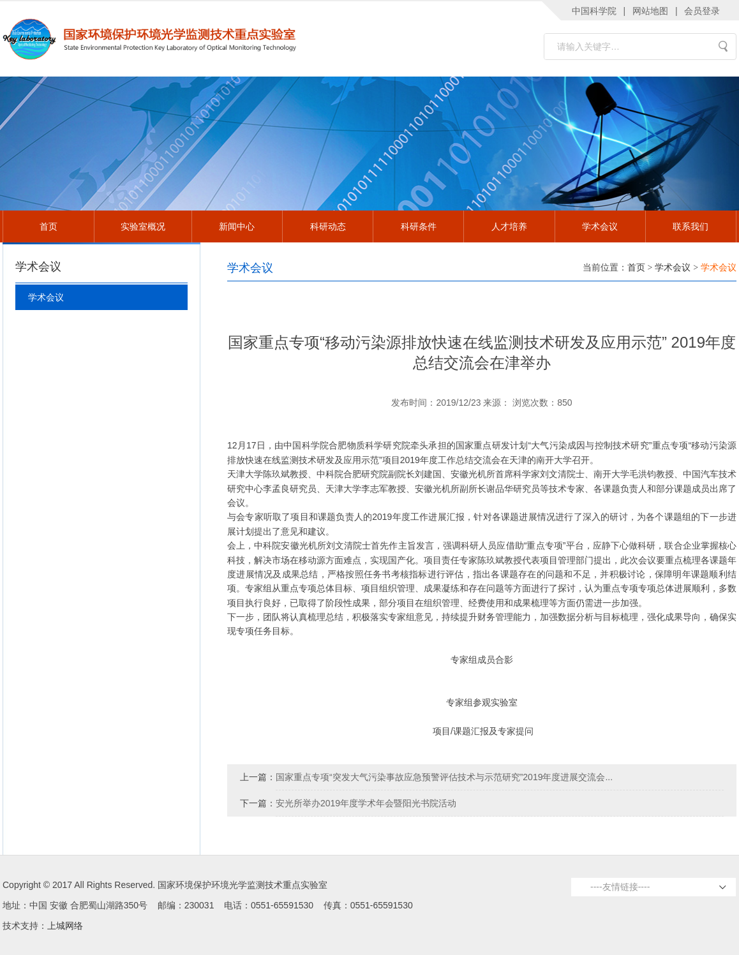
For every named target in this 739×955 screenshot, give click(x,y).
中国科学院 (594, 11)
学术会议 (600, 226)
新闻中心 (237, 226)
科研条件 (419, 226)
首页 (48, 226)
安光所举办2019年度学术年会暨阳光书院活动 (366, 803)
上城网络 (65, 926)
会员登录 (702, 11)
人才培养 (509, 226)
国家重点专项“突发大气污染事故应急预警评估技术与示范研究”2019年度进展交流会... (444, 777)
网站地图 (650, 11)
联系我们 (690, 226)
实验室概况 (143, 226)
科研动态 (328, 226)
